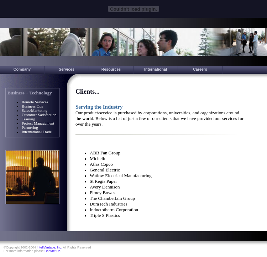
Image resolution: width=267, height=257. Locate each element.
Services (66, 69)
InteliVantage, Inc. (49, 247)
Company (22, 69)
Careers (200, 69)
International (155, 69)
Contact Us (52, 251)
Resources (111, 69)
